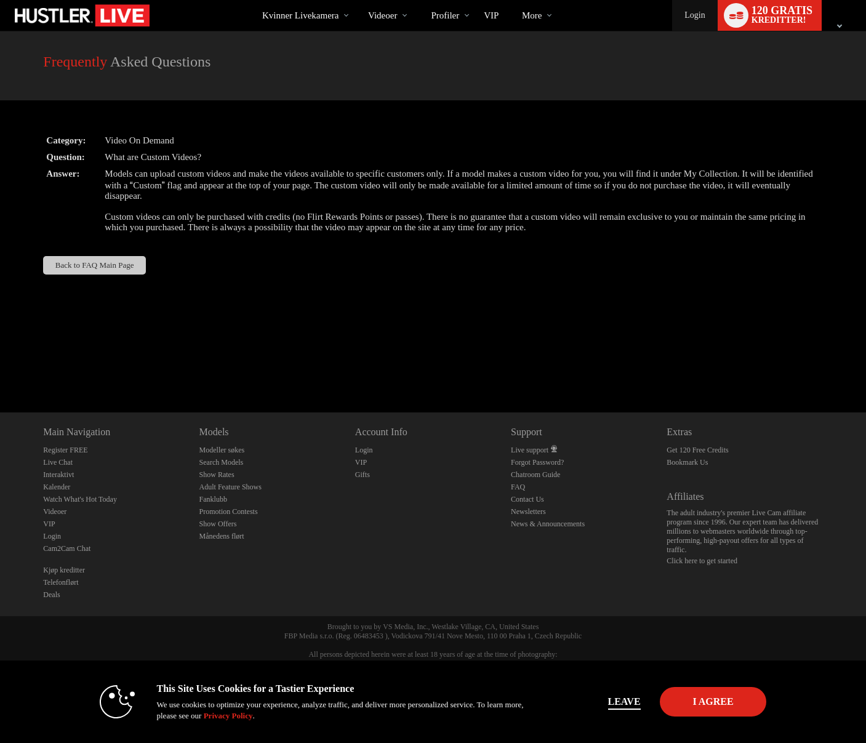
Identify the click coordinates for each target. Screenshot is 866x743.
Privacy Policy (208, 715)
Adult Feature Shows (230, 487)
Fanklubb (213, 499)
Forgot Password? (537, 462)
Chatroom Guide (535, 474)
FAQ (518, 487)
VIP (491, 15)
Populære (357, 0)
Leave (604, 701)
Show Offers (218, 524)
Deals (51, 594)
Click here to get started (702, 560)
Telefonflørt (60, 582)
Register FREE (65, 450)
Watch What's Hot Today (80, 499)
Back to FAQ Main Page (94, 265)
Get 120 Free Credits (697, 450)
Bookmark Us (687, 462)
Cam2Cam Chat (66, 548)
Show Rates (217, 474)
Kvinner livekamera (300, 15)
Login (694, 15)
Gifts (362, 474)
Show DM (0, 366)
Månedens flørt (221, 536)
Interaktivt (58, 474)
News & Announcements (548, 524)
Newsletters (528, 511)
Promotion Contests (228, 511)
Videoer (382, 15)
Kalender (56, 487)
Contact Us (527, 499)
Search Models (221, 462)
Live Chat (58, 462)
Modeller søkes (222, 450)
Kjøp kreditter (64, 570)
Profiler (445, 15)
